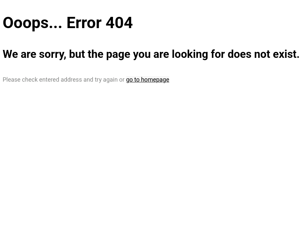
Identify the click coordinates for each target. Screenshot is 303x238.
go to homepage (147, 79)
